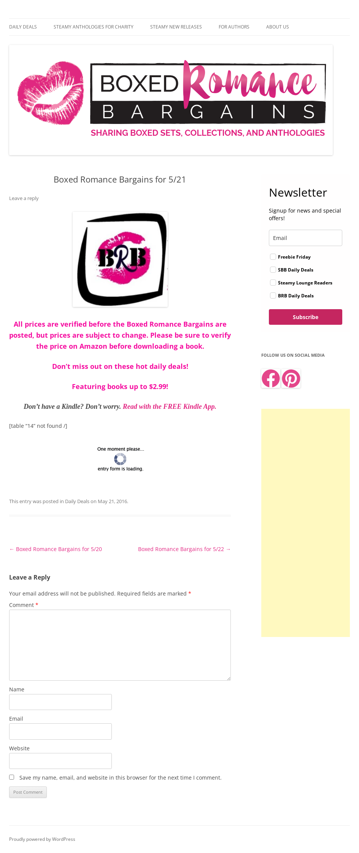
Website (19, 748)
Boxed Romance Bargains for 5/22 (184, 549)
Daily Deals (23, 27)
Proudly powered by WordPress (42, 839)
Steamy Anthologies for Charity (93, 27)
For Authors (234, 27)
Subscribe (305, 317)
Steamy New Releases (176, 27)
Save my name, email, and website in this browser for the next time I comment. (120, 777)
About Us (277, 27)
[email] (305, 238)
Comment (23, 604)
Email (16, 718)
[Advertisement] (305, 523)
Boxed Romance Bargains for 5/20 (55, 549)
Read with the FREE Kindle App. (169, 406)
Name (16, 689)
